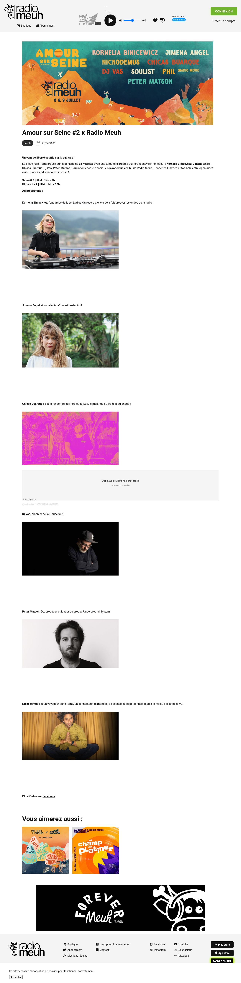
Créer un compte (223, 22)
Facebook (157, 947)
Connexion (224, 13)
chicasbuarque (28, 507)
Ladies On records (84, 205)
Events (28, 146)
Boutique (24, 28)
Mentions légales (75, 958)
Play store (222, 947)
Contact (102, 952)
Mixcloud (181, 958)
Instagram (158, 952)
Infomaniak (179, 19)
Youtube (181, 947)
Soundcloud (183, 952)
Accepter (16, 977)
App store (222, 956)
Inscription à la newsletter (113, 947)
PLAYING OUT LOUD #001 (47, 507)
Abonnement (45, 28)
